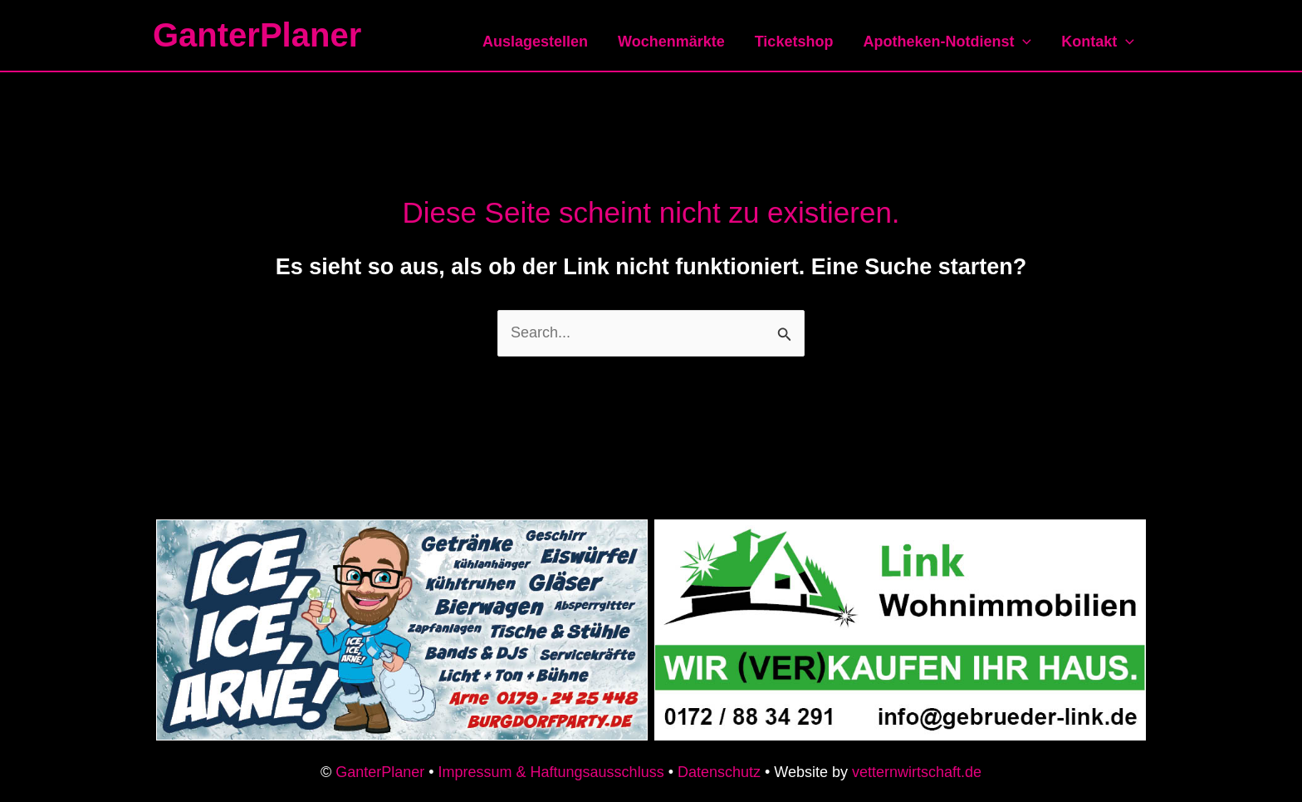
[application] (1022, 41)
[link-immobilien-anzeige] (900, 629)
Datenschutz (719, 772)
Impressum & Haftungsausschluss (551, 772)
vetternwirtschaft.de (916, 772)
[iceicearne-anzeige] (402, 629)
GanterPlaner (257, 35)
